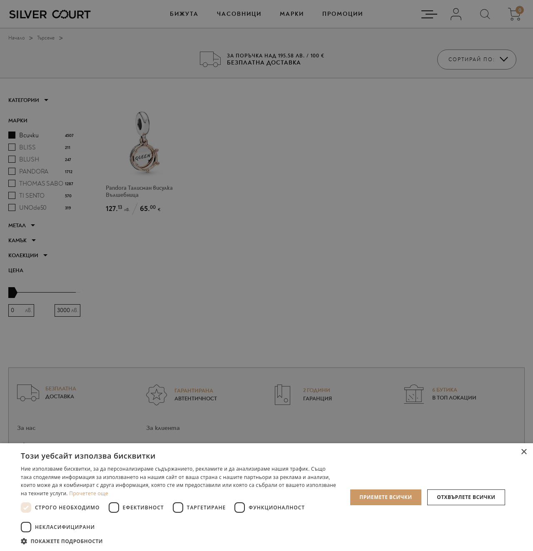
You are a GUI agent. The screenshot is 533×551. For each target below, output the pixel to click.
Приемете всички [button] (385, 497)
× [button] (524, 452)
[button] (179, 541)
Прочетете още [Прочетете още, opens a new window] (88, 493)
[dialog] (266, 275)
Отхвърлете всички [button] (466, 497)
